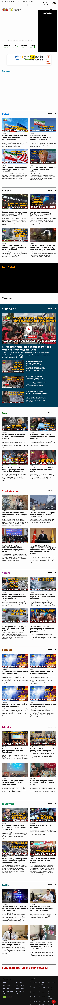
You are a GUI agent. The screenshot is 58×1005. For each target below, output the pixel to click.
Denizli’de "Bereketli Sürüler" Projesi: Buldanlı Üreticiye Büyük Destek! (14, 514)
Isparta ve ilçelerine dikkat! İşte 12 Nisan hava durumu (42, 672)
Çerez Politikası (6, 988)
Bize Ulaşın (19, 982)
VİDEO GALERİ (13, 5)
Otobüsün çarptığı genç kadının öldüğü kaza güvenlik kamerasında (34, 363)
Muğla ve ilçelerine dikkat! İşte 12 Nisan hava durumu (15, 672)
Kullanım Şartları (20, 988)
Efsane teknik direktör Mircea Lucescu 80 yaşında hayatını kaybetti (13, 436)
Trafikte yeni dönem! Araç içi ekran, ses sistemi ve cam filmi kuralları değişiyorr (14, 596)
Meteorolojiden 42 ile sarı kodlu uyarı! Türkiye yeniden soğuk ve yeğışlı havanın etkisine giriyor (14, 628)
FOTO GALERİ (23, 5)
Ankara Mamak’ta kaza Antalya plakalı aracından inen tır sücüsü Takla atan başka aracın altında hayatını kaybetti (42, 248)
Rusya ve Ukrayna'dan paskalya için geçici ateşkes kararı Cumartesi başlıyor (14, 137)
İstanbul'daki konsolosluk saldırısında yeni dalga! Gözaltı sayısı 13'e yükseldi (14, 247)
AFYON (18, 1)
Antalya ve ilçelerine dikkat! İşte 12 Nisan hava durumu (14, 705)
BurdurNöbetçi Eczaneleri (48, 61)
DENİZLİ (31, 1)
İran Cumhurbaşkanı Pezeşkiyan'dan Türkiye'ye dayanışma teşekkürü (40, 137)
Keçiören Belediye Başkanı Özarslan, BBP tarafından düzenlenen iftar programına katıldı (13, 548)
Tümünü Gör (52, 114)
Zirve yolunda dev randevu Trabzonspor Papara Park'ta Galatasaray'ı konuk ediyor (13, 469)
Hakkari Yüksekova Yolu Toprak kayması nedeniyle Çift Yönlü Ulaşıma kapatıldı (42, 514)
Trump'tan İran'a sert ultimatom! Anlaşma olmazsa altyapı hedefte (43, 169)
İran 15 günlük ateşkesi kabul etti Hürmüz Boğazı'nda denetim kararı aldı (15, 169)
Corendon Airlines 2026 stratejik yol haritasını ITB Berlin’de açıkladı (42, 860)
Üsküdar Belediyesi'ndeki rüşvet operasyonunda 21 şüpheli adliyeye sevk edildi (14, 214)
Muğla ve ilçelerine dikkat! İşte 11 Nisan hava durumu (43, 705)
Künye (4, 982)
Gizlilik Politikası (20, 985)
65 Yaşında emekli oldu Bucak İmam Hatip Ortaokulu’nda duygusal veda (26, 348)
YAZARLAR (4, 5)
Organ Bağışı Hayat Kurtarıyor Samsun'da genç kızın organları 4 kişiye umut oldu (15, 908)
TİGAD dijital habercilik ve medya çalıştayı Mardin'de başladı (43, 750)
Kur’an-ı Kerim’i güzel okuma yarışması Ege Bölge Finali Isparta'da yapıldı (13, 782)
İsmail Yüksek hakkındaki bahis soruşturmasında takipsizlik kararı (42, 469)
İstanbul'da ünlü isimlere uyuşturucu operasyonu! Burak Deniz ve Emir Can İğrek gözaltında (42, 629)
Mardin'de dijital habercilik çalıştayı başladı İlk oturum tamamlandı (12, 750)
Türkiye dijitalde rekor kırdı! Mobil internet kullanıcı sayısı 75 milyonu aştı (14, 827)
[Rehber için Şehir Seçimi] (9, 57)
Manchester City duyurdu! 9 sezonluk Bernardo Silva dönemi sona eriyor (42, 436)
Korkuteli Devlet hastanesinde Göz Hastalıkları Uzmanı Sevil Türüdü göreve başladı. (41, 908)
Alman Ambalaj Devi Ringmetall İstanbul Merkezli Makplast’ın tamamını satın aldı (14, 860)
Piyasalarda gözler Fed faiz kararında (40, 826)
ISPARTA (25, 1)
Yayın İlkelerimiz (6, 985)
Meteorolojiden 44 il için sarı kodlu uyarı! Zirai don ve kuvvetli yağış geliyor (42, 596)
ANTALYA (11, 1)
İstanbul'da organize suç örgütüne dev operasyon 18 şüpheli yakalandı (40, 214)
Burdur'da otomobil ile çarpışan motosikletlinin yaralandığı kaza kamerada (35, 378)
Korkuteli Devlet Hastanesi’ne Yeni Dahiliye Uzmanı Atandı (13, 944)
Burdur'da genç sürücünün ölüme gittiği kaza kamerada (36, 392)
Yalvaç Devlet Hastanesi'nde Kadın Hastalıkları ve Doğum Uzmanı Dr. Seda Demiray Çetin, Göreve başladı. (42, 945)
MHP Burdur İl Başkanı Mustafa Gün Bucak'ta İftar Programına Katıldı (42, 782)
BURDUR (4, 1)
